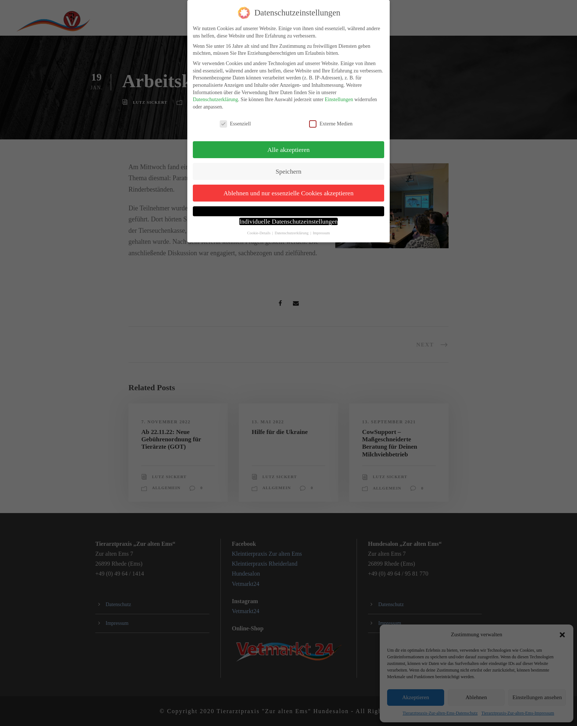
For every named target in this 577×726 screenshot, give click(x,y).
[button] (288, 211)
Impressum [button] (321, 233)
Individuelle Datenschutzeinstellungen (288, 221)
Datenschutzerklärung (215, 99)
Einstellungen (339, 99)
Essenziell (235, 123)
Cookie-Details (258, 233)
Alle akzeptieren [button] (288, 149)
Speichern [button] (288, 171)
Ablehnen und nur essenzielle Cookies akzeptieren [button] (288, 193)
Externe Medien (331, 123)
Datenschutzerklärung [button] (292, 233)
